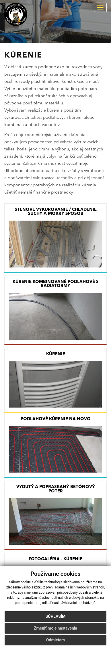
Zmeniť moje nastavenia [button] (55, 628)
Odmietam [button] (55, 640)
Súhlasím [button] (56, 616)
